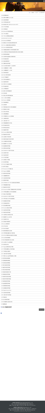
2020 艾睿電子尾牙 (5, 152)
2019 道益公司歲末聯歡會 (6, 194)
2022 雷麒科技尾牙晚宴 (5, 63)
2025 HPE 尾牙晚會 (5, 26)
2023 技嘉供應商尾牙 (5, 61)
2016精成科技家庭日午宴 (6, 272)
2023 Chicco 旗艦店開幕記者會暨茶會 (8, 45)
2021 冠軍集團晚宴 (5, 113)
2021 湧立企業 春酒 (5, 111)
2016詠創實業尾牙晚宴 (5, 283)
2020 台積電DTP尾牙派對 (6, 136)
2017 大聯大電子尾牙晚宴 (6, 253)
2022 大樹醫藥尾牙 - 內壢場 (6, 68)
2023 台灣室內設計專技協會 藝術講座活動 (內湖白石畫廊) (12, 52)
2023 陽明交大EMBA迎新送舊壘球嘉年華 (9, 42)
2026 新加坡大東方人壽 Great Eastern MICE (9, 24)
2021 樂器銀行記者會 (5, 109)
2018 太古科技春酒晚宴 (5, 237)
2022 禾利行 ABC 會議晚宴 (6, 84)
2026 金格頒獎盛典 (5, 19)
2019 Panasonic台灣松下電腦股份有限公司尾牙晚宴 (11, 189)
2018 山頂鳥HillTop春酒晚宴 (6, 242)
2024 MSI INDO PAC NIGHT (6, 38)
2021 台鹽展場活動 (5, 118)
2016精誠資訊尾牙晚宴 (5, 274)
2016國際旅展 (4, 304)
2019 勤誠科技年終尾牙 (5, 187)
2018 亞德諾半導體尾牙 (5, 221)
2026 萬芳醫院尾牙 (5, 15)
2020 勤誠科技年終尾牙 (5, 134)
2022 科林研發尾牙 (5, 72)
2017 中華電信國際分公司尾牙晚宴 (8, 249)
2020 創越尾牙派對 (5, 129)
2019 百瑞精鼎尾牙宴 (5, 203)
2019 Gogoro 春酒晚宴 (5, 171)
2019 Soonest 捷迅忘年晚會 (6, 207)
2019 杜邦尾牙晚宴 (5, 162)
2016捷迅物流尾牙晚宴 (5, 281)
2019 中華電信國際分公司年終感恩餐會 (8, 191)
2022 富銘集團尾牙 (5, 102)
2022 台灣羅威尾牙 (5, 88)
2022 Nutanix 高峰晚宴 (5, 100)
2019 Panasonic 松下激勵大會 (7, 168)
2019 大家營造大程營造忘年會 (7, 214)
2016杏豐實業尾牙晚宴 (5, 285)
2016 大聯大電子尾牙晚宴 (6, 294)
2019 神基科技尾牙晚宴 (5, 212)
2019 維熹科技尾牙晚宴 (5, 173)
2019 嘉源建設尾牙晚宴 (5, 200)
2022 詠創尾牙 (4, 104)
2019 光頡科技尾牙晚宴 (5, 210)
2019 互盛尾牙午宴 (5, 219)
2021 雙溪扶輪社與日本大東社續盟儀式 (8, 107)
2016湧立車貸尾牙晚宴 (5, 269)
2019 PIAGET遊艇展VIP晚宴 (6, 164)
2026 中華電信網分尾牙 (5, 22)
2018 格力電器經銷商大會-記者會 (7, 239)
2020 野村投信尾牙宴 (5, 127)
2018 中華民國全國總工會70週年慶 (8, 233)
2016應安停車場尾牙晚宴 (6, 278)
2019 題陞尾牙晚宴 (5, 180)
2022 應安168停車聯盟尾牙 (6, 91)
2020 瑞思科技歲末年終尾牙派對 (7, 139)
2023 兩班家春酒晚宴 (5, 54)
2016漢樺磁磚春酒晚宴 (5, 260)
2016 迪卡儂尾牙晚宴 (5, 299)
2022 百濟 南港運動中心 (5, 79)
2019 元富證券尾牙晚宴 (5, 178)
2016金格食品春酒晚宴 (5, 262)
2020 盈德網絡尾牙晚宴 (5, 146)
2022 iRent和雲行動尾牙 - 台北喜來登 (8, 65)
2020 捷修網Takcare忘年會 (6, 143)
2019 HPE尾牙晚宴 (5, 157)
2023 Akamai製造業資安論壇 (6, 47)
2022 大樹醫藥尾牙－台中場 (6, 70)
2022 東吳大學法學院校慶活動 (7, 95)
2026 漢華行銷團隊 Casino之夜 (7, 17)
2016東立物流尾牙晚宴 (5, 265)
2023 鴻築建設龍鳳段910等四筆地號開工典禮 (10, 49)
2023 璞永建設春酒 (5, 58)
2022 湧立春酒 (4, 93)
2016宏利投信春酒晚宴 (5, 258)
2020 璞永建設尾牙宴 (5, 125)
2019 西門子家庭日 (5, 166)
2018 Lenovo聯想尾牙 (5, 223)
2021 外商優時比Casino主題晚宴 (7, 116)
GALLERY (36, 12)
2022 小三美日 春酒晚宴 (5, 97)
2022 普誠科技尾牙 (42, 12)
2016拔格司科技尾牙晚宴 (6, 276)
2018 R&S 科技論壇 (5, 228)
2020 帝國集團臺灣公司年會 (6, 123)
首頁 (29, 12)
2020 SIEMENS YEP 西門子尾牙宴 (7, 150)
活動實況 (32, 12)
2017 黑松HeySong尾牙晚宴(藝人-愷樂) (8, 255)
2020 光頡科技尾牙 (5, 155)
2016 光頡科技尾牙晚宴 (5, 292)
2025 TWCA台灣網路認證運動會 (7, 36)
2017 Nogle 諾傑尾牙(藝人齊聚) (7, 246)
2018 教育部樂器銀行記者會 (6, 230)
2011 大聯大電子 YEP (5, 120)
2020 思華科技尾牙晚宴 (5, 148)
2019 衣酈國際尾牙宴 (5, 175)
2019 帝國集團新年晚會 (5, 184)
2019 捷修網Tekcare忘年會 (6, 217)
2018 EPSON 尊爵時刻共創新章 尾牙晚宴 (9, 235)
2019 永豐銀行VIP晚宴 (5, 159)
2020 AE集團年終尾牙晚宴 (6, 141)
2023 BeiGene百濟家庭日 (6, 40)
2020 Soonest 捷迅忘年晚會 (6, 132)
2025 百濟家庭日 (4, 29)
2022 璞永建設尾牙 (5, 86)
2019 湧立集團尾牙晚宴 (5, 205)
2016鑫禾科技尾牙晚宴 (5, 267)
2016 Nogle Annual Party (6, 290)
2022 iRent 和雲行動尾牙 (6, 74)
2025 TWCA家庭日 (4, 33)
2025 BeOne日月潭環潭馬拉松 (7, 31)
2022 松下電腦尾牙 (5, 77)
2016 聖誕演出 (4, 297)
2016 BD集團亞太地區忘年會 (6, 301)
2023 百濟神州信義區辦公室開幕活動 (8, 56)
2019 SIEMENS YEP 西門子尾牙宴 (7, 196)
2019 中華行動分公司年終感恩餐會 (8, 198)
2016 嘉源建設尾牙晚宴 (5, 288)
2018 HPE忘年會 (4, 226)
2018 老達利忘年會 (5, 244)
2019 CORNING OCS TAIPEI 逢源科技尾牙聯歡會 (10, 182)
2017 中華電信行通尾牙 (5, 251)
